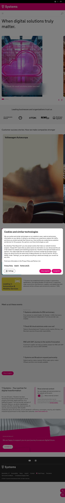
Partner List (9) (24, 266)
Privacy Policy (8, 266)
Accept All (56, 271)
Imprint (16, 266)
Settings (9, 271)
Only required (45, 271)
